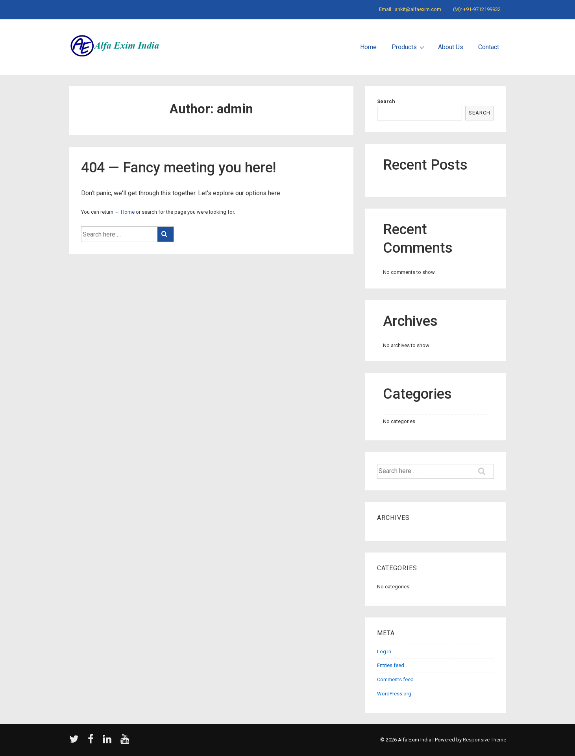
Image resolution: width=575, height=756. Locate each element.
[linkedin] (109, 742)
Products (409, 46)
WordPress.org (394, 694)
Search (386, 101)
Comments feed (395, 679)
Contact (488, 47)
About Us (450, 47)
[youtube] (125, 742)
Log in (384, 651)
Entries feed (390, 665)
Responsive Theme (484, 740)
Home (368, 47)
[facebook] (92, 742)
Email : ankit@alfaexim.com (410, 9)
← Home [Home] (125, 212)
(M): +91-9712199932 (477, 9)
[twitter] (75, 742)
